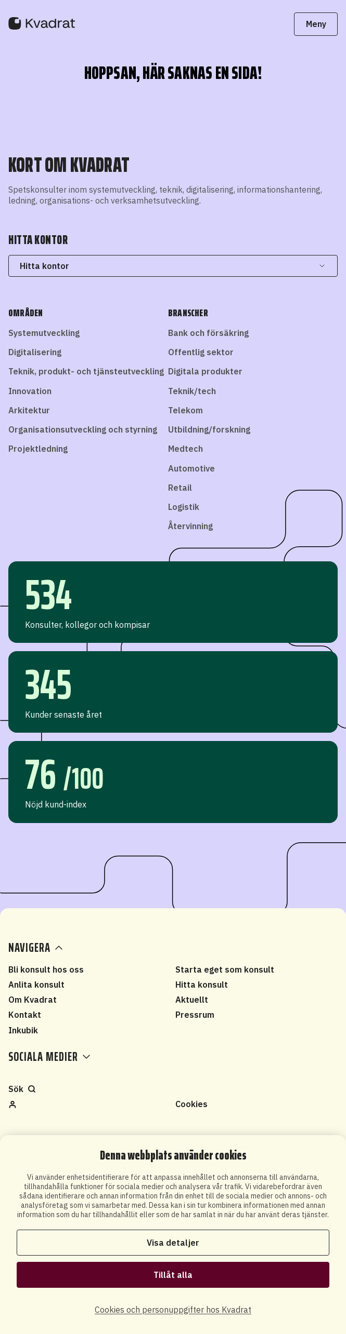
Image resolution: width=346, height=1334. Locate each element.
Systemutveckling (44, 333)
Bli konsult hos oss (46, 969)
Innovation (30, 391)
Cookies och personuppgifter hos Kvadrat (173, 1309)
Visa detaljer (173, 1242)
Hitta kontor (173, 266)
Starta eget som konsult (224, 969)
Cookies (191, 1104)
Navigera (36, 947)
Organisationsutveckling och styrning (82, 429)
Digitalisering (34, 352)
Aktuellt (191, 999)
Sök (22, 1089)
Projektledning (38, 448)
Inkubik (23, 1030)
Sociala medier (49, 1056)
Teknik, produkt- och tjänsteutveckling (86, 371)
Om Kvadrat (32, 999)
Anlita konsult (36, 984)
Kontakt (24, 1014)
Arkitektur (29, 410)
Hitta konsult (201, 984)
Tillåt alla (173, 1275)
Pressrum (194, 1014)
